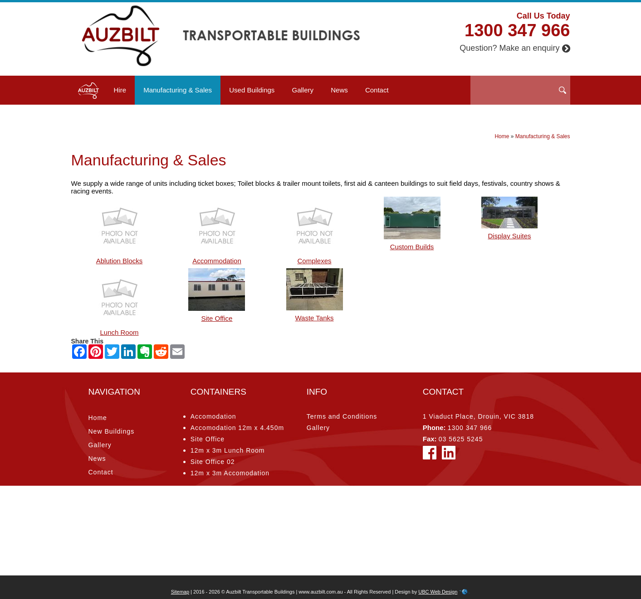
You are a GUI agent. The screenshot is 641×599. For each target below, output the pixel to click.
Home (501, 136)
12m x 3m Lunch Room (228, 450)
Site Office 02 (213, 461)
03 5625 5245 (461, 439)
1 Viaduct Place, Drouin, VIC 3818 (478, 416)
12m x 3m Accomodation (230, 473)
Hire (120, 90)
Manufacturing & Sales (177, 90)
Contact (377, 90)
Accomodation (213, 416)
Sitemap (180, 591)
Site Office (208, 439)
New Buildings (111, 431)
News (339, 90)
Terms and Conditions (342, 416)
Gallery (303, 90)
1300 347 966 (517, 30)
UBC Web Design (437, 591)
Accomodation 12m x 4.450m (237, 427)
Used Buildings (251, 90)
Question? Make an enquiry (515, 48)
